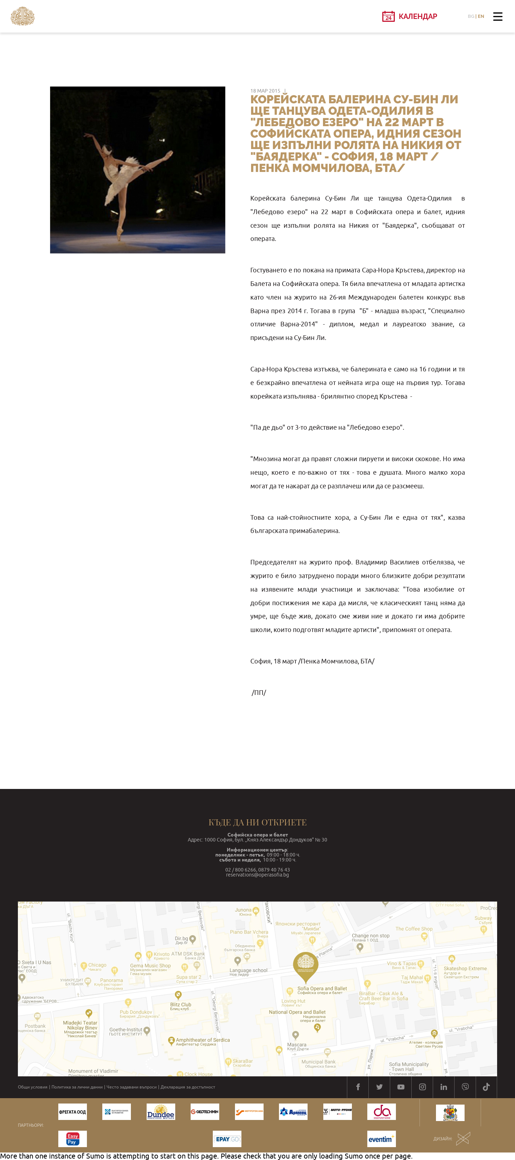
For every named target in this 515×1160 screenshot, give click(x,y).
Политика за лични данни (77, 1087)
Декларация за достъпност (188, 1087)
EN (481, 16)
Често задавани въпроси (132, 1087)
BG (471, 16)
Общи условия (33, 1087)
